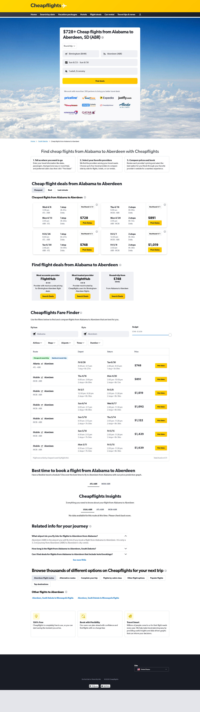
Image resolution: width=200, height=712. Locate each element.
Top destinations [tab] (41, 582)
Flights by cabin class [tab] (112, 576)
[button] (79, 62)
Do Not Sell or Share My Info (91, 677)
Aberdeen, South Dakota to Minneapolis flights (52, 596)
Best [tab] (50, 188)
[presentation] (102, 37)
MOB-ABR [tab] (105, 482)
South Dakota (43, 139)
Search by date (47, 15)
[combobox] (69, 46)
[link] (48, 294)
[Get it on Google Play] (93, 684)
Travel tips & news (126, 15)
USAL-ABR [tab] (87, 507)
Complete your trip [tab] (89, 576)
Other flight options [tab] (136, 576)
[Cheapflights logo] (46, 6)
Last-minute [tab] (63, 188)
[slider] (170, 332)
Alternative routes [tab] (67, 576)
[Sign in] (140, 15)
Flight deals (95, 15)
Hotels (83, 15)
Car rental (109, 15)
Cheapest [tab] (38, 188)
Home (34, 15)
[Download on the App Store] (105, 684)
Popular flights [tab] (156, 576)
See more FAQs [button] (79, 558)
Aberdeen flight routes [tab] (44, 576)
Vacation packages (67, 15)
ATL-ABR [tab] (93, 482)
